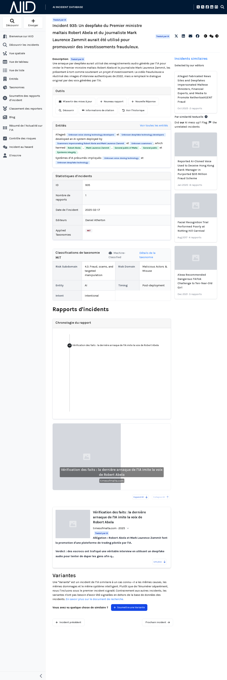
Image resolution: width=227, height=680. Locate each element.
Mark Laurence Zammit (97, 148)
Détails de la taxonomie (147, 255)
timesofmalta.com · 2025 (109, 528)
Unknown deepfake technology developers (143, 134)
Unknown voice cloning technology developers (91, 134)
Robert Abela (74, 148)
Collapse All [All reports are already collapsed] (161, 497)
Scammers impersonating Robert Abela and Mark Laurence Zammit (90, 143)
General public (150, 148)
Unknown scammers (141, 143)
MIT (89, 230)
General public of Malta (126, 148)
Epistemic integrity (66, 152)
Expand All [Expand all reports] (141, 497)
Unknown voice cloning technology (121, 158)
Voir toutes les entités (154, 125)
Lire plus (160, 561)
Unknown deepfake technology (72, 162)
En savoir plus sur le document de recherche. (95, 599)
